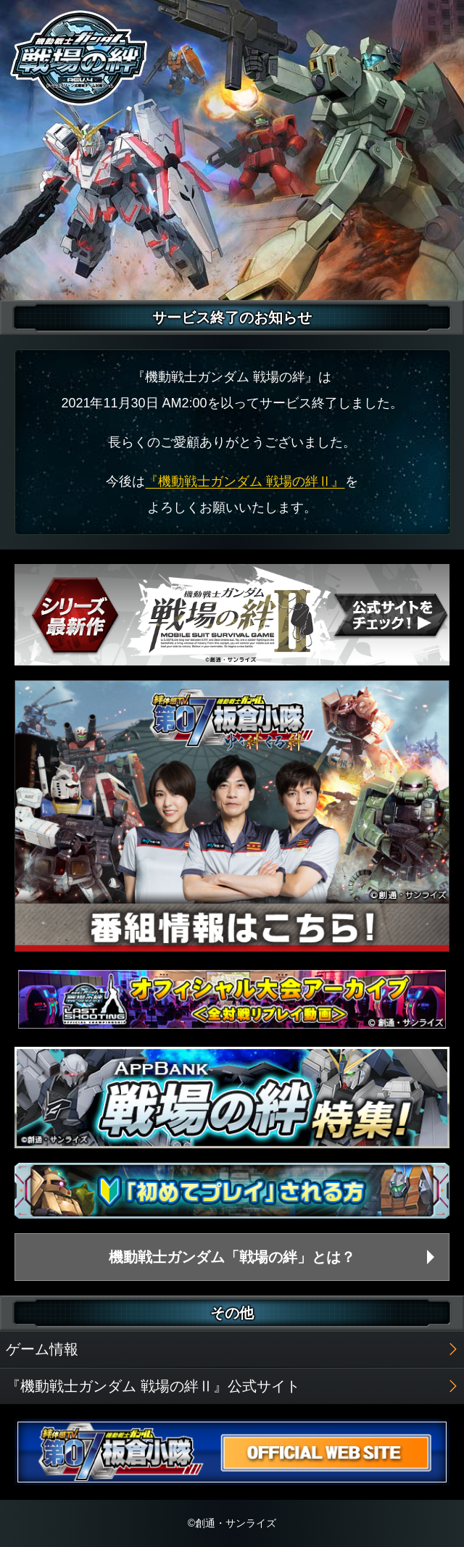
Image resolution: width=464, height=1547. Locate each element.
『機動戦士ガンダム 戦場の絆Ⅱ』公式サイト (153, 1386)
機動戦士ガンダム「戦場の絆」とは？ (232, 1257)
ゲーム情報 (42, 1349)
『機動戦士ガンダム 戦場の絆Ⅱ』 (244, 481)
